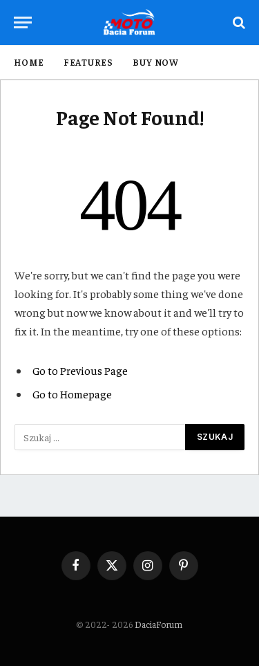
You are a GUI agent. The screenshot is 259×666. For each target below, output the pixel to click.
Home (29, 62)
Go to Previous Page (80, 370)
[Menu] (23, 22)
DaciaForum (158, 624)
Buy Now (156, 62)
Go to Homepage (72, 393)
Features (88, 62)
